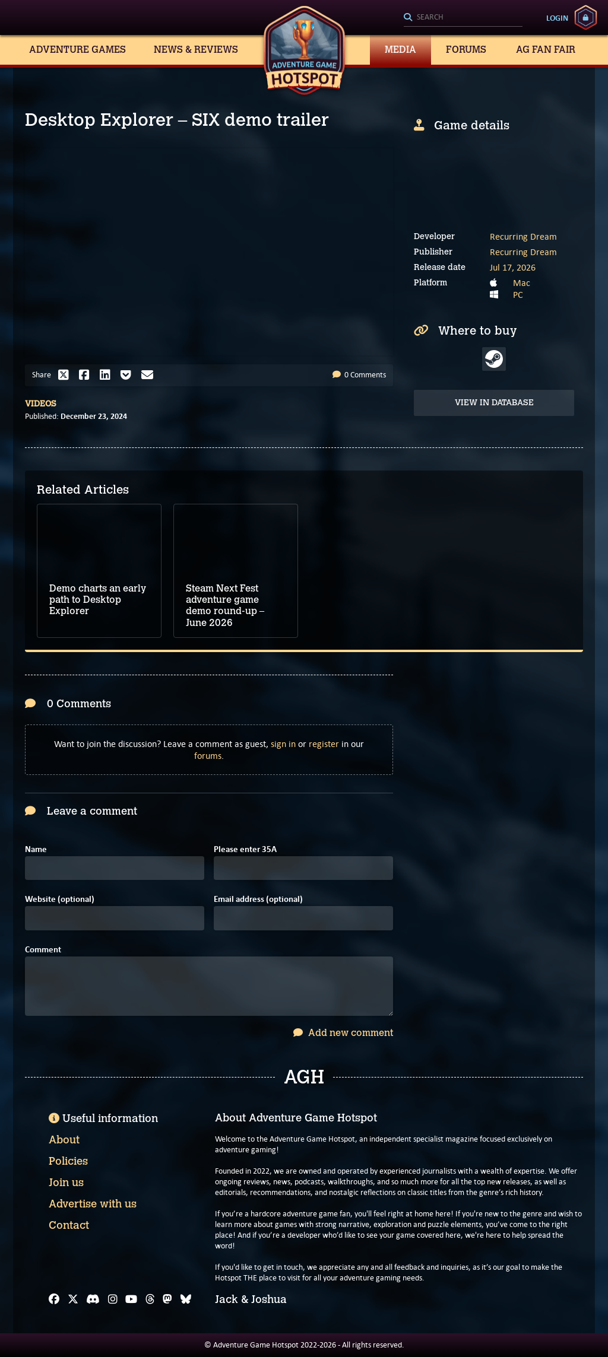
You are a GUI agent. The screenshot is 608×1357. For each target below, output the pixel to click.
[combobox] (463, 18)
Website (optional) (59, 899)
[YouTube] (131, 1299)
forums (207, 755)
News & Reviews (196, 49)
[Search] (463, 18)
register (324, 743)
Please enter (245, 849)
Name (36, 849)
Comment (43, 949)
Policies (68, 1161)
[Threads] (150, 1299)
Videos (40, 404)
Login (557, 17)
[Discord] (93, 1299)
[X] (73, 1299)
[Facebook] (54, 1299)
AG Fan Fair (545, 49)
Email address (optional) (258, 899)
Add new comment (343, 1033)
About (64, 1139)
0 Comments (359, 375)
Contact (69, 1225)
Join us (66, 1182)
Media (400, 49)
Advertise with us (93, 1203)
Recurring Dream (523, 236)
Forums (466, 49)
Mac (521, 282)
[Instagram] (113, 1299)
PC (518, 294)
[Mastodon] (167, 1299)
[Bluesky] (185, 1299)
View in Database (494, 403)
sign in (283, 743)
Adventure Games (77, 49)
